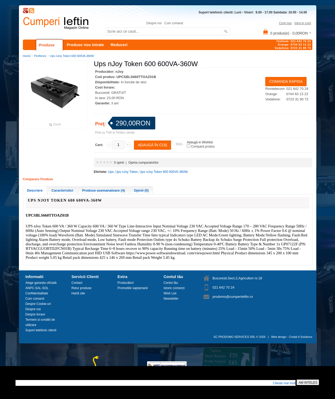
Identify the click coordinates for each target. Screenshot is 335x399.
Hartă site (78, 293)
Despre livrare (35, 314)
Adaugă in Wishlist (200, 142)
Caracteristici (62, 190)
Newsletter (171, 298)
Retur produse (82, 288)
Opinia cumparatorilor (143, 162)
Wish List (170, 293)
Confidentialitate (37, 293)
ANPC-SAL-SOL (37, 288)
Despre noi (154, 23)
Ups (111, 172)
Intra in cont (302, 23)
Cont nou (285, 23)
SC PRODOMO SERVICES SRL (234, 336)
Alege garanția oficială (41, 283)
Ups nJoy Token (127, 172)
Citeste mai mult (284, 383)
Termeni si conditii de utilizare (40, 322)
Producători (126, 283)
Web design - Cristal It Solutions (291, 336)
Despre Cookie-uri (38, 304)
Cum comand (173, 23)
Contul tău (171, 283)
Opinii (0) (141, 190)
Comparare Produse (38, 179)
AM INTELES (308, 383)
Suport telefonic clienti (41, 330)
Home (27, 55)
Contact (77, 283)
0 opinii (119, 162)
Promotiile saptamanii (133, 288)
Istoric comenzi (174, 288)
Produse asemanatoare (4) (103, 190)
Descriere (35, 190)
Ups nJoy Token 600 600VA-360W (72, 55)
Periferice (40, 55)
